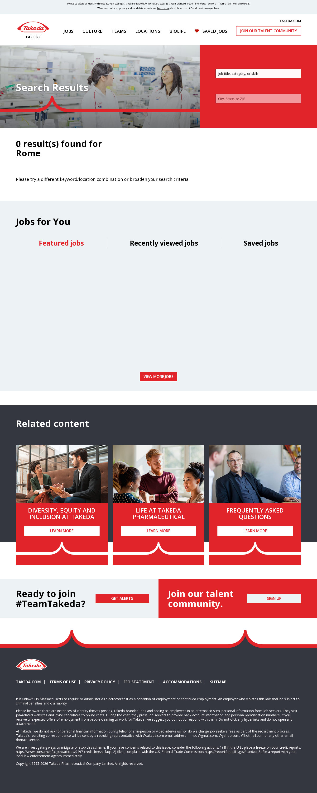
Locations (147, 31)
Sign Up (274, 598)
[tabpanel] (158, 312)
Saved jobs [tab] (261, 242)
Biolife (177, 31)
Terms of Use (62, 682)
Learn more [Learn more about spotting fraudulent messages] (163, 8)
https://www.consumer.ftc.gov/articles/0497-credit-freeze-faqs (63, 751)
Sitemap (218, 682)
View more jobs (158, 376)
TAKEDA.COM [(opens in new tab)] (290, 20)
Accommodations (184, 682)
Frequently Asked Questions (255, 513)
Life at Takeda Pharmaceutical (159, 513)
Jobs (68, 31)
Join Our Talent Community (268, 30)
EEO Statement (139, 682)
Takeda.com (28, 682)
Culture (92, 31)
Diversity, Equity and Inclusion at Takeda (62, 513)
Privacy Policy (99, 682)
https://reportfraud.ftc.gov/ (225, 751)
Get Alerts (122, 598)
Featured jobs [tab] (61, 242)
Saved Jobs (214, 31)
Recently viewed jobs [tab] (164, 242)
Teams (118, 31)
